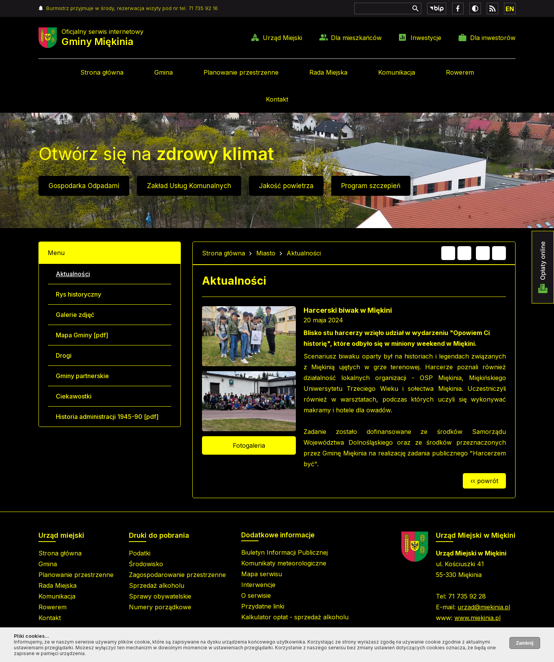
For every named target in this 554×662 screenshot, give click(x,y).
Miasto (265, 253)
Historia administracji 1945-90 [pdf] (107, 416)
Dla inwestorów (493, 38)
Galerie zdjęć (75, 314)
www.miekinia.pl (477, 618)
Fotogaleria (249, 445)
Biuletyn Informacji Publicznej (284, 552)
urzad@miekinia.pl (483, 607)
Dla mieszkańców (356, 38)
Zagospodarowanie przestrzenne (177, 575)
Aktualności (73, 274)
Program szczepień (370, 186)
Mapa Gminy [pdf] (82, 335)
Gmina (163, 72)
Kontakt (277, 99)
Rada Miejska (328, 72)
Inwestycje (425, 38)
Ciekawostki (74, 396)
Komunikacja (396, 72)
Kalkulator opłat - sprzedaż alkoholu (295, 617)
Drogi (64, 355)
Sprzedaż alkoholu (156, 585)
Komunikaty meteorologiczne (283, 563)
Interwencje (258, 585)
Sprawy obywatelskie (160, 596)
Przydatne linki (262, 606)
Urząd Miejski (282, 38)
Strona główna (101, 72)
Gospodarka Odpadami (83, 186)
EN (510, 9)
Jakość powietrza (286, 186)
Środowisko (146, 564)
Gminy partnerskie (82, 376)
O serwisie (256, 595)
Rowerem (460, 72)
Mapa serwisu (261, 574)
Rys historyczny (78, 294)
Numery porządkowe (160, 607)
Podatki (139, 553)
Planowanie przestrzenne (241, 72)
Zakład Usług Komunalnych (189, 186)
